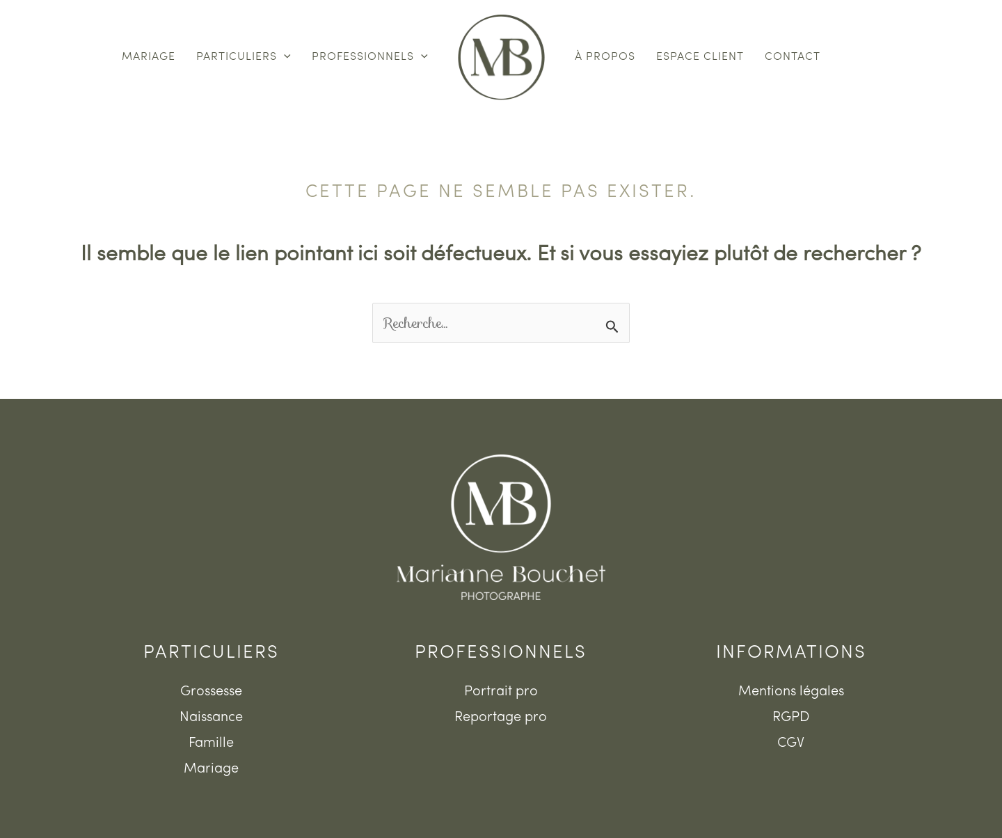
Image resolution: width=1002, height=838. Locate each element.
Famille (211, 743)
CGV (790, 743)
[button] (284, 57)
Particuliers (243, 57)
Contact (792, 57)
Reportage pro (500, 718)
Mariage (148, 57)
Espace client (700, 57)
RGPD (790, 718)
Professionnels (370, 57)
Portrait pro (501, 692)
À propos (605, 57)
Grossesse (211, 692)
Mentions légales (791, 692)
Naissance (211, 718)
